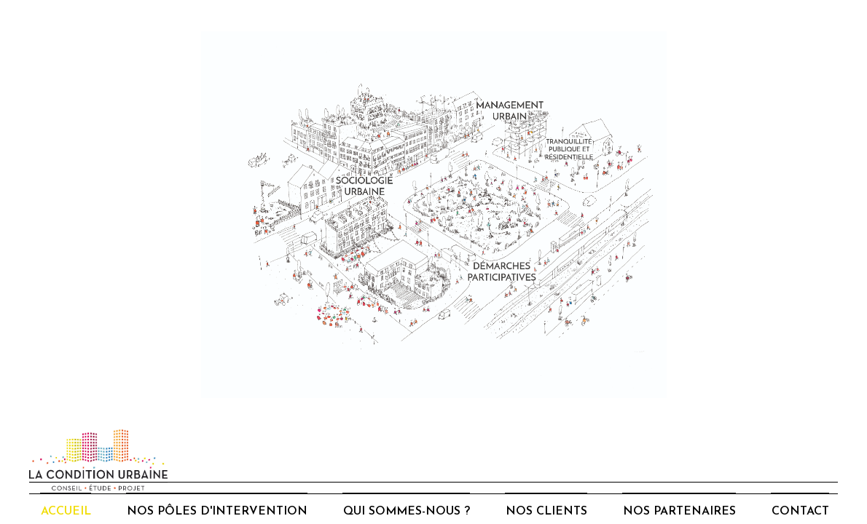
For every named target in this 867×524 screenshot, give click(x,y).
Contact (800, 511)
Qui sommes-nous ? (406, 511)
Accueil (66, 511)
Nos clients (546, 511)
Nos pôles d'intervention (217, 511)
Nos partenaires (679, 511)
